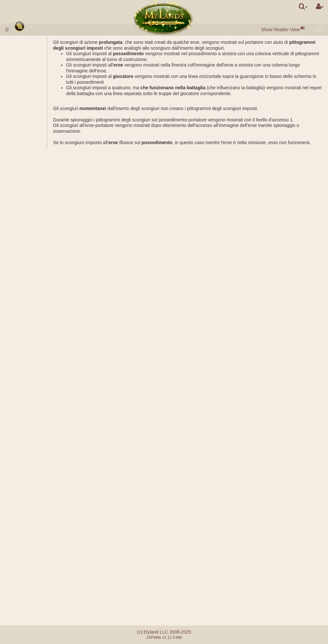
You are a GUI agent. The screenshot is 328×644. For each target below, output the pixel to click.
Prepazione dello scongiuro (48, 457)
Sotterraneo (31, 204)
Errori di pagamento (38, 598)
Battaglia (39, 301)
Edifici (25, 102)
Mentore (26, 537)
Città (23, 74)
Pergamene (29, 472)
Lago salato (42, 193)
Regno (25, 170)
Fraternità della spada (41, 555)
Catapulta (40, 532)
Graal (36, 199)
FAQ (22, 592)
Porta (36, 108)
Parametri (41, 136)
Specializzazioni (47, 165)
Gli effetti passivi (47, 420)
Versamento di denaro (40, 48)
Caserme (40, 222)
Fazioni (38, 284)
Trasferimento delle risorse (45, 384)
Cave (36, 182)
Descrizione (43, 131)
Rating (37, 278)
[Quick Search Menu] (303, 6)
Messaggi (27, 577)
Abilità (25, 415)
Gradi (36, 273)
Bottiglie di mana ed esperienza (38, 480)
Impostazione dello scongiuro (46, 446)
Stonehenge (30, 250)
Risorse (25, 85)
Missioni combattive (39, 267)
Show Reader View (280, 29)
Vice (35, 503)
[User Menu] (320, 6)
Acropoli (39, 239)
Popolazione (30, 97)
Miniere (38, 188)
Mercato (39, 114)
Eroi (22, 403)
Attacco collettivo (48, 290)
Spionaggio (42, 352)
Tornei (24, 543)
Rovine (25, 244)
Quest (24, 572)
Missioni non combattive (32, 344)
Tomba (38, 227)
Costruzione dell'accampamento (47, 330)
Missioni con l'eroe (38, 318)
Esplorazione (44, 358)
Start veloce (31, 63)
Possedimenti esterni (39, 176)
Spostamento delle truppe (44, 395)
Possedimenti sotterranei (31, 213)
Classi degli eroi (34, 409)
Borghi (37, 79)
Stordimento (30, 488)
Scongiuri (28, 426)
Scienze (26, 142)
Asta (35, 119)
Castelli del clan (35, 526)
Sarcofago (41, 233)
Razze (24, 68)
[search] (303, 6)
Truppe (25, 125)
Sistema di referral (36, 604)
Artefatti (26, 466)
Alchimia (39, 159)
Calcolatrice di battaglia (45, 310)
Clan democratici (48, 521)
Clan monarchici (47, 515)
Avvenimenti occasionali (30, 563)
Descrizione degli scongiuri (48, 434)
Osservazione (45, 375)
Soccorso (40, 295)
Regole (25, 42)
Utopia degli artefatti (38, 549)
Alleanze (26, 498)
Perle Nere (42, 91)
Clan (22, 509)
